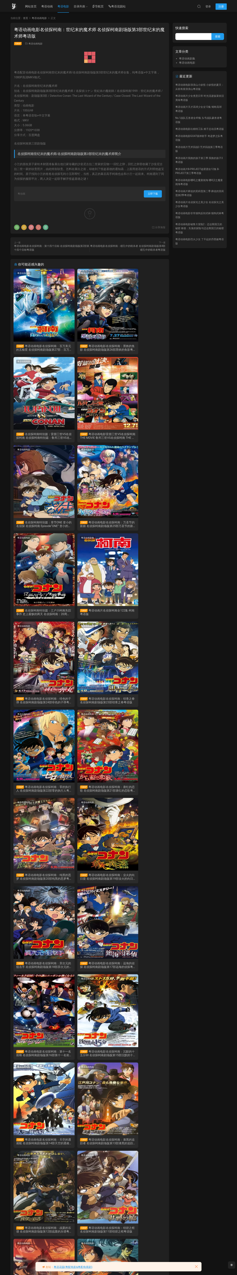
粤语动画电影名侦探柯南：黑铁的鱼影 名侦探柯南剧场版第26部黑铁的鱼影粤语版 (88, 348)
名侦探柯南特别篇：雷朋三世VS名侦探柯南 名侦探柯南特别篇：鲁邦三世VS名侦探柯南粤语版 (141, 348)
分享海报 (158, 227)
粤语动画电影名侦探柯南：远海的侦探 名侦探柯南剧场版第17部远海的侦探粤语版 (37, 793)
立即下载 (153, 193)
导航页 (98, 6)
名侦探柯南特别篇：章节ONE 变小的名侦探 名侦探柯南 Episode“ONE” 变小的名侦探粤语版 (89, 437)
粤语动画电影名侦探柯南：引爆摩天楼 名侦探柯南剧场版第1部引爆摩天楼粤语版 (37, 1238)
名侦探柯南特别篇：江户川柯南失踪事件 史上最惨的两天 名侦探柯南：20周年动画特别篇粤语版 (37, 526)
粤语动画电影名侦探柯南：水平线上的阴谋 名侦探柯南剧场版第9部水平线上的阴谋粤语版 (141, 971)
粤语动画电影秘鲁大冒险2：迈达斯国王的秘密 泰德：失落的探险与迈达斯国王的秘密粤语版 (199, 228)
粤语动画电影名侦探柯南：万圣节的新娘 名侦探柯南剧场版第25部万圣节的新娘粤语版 (140, 437)
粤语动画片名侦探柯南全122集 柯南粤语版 (89, 525)
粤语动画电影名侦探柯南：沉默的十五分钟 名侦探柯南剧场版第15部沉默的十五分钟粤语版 (140, 793)
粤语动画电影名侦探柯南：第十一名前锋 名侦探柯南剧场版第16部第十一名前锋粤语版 (88, 793)
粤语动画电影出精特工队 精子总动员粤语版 (199, 129)
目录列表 (79, 6)
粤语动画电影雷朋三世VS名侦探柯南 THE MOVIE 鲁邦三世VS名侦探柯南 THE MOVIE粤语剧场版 (38, 437)
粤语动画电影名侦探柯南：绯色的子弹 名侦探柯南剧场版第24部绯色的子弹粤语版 (140, 526)
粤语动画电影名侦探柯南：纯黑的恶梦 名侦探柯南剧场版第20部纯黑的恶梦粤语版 (37, 704)
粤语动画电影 (35, 43)
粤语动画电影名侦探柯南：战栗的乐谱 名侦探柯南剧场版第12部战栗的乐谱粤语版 (140, 882)
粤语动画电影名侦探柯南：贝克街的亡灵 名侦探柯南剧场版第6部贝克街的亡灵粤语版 (140, 1060)
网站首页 (31, 6)
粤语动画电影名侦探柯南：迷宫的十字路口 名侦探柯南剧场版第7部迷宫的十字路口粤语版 (89, 1060)
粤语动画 (47, 6)
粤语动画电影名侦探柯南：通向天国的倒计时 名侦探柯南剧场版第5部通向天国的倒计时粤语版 (38, 1149)
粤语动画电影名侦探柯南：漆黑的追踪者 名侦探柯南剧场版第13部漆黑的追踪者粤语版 (88, 882)
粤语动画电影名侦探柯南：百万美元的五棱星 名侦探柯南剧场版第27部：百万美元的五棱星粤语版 (37, 348)
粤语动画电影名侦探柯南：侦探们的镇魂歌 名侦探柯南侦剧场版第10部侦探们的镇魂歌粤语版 (88, 971)
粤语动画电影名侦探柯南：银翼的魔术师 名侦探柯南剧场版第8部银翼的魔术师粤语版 (37, 1060)
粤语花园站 (117, 6)
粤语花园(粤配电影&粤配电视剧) (73, 1267)
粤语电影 (63, 6)
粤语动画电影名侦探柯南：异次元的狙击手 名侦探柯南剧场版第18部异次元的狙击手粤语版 (140, 704)
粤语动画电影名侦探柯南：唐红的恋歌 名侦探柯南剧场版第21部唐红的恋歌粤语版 (140, 615)
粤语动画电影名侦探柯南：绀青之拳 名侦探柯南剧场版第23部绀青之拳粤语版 (37, 615)
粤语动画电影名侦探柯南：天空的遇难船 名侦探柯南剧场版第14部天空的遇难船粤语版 (37, 882)
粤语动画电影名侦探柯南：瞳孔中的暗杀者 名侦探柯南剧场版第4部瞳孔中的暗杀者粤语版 (89, 1149)
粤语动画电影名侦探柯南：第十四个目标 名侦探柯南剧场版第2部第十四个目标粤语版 (140, 1149)
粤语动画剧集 (75, 451)
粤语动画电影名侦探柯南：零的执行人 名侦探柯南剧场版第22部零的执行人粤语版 (88, 615)
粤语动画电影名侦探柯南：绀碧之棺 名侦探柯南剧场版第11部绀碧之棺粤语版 (37, 971)
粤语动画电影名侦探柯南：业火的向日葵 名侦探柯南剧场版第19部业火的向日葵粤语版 (88, 704)
